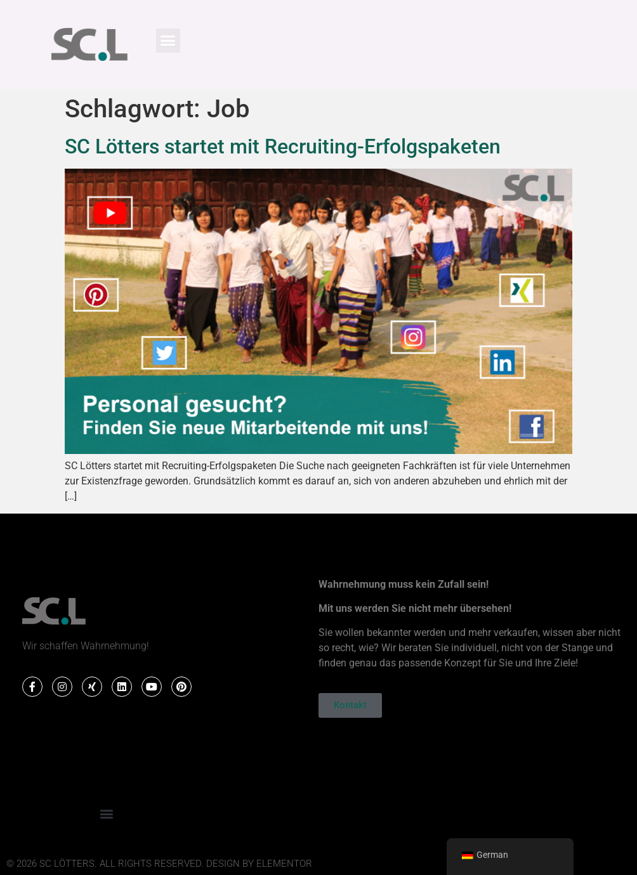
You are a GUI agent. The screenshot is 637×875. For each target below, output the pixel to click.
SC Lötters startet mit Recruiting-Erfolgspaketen (283, 146)
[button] (168, 41)
